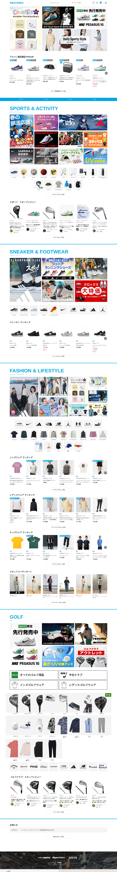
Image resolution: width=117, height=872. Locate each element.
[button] (106, 73)
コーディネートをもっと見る (58, 602)
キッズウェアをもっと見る (58, 564)
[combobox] (59, 2)
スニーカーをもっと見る (58, 356)
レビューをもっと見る (58, 237)
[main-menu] (105, 2)
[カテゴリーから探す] (79, 2)
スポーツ (21, 99)
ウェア (70, 99)
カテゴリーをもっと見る (58, 194)
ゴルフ (94, 99)
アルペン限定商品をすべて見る (58, 91)
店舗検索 (59, 862)
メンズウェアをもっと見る (58, 489)
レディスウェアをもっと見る (58, 527)
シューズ (46, 99)
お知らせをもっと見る (58, 836)
